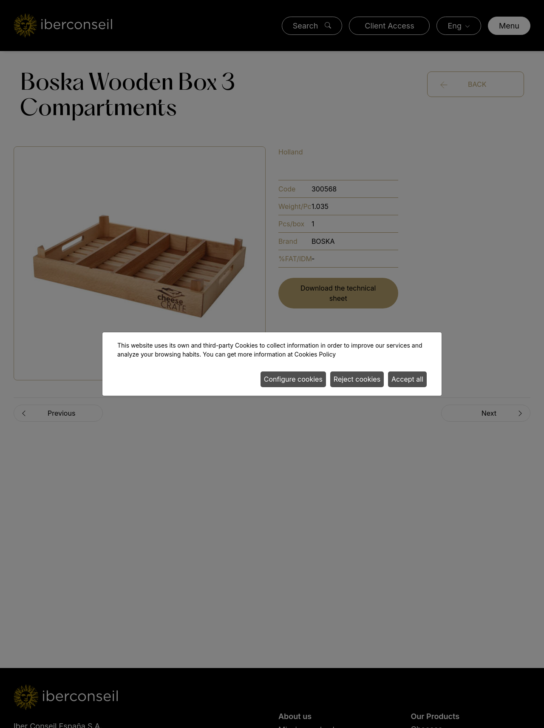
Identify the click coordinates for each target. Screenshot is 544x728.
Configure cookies (293, 379)
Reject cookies (357, 379)
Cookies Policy (315, 354)
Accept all (407, 379)
